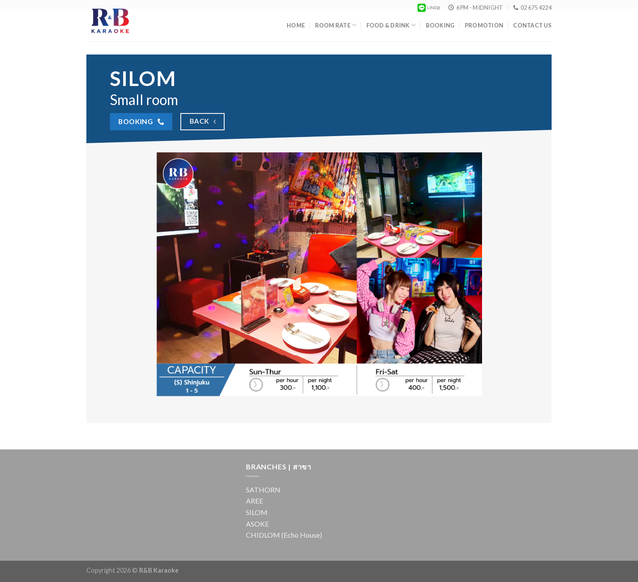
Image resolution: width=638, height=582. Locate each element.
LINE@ (428, 7)
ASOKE (257, 524)
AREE (254, 500)
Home (296, 25)
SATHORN (263, 489)
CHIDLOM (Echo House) (284, 535)
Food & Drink (391, 25)
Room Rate (336, 25)
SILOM (257, 512)
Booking (440, 25)
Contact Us (532, 25)
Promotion (484, 25)
